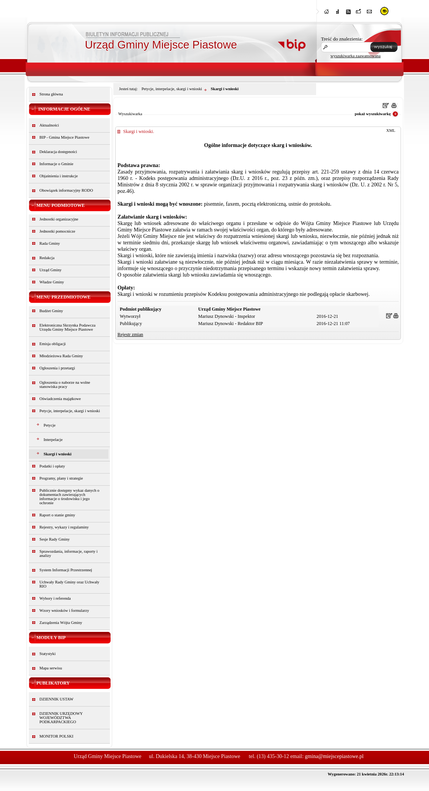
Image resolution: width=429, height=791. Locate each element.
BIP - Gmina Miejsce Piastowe (64, 137)
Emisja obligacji (52, 344)
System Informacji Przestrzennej (65, 570)
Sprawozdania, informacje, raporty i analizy (68, 553)
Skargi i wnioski (57, 454)
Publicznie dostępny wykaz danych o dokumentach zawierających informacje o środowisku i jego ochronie (69, 496)
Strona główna (51, 94)
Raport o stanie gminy (57, 515)
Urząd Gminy (50, 270)
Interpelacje (53, 440)
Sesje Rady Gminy (54, 539)
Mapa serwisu (50, 668)
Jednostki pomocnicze (57, 231)
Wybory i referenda (55, 598)
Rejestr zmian (130, 334)
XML (390, 130)
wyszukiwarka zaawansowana (355, 55)
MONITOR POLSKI (56, 736)
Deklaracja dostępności (58, 152)
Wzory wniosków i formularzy (64, 610)
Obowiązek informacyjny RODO (66, 190)
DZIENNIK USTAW (56, 699)
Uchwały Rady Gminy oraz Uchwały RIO (69, 584)
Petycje (49, 425)
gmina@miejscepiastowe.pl (334, 756)
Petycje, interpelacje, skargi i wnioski (69, 411)
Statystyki (47, 654)
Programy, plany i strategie (61, 478)
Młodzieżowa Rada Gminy (61, 356)
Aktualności (49, 125)
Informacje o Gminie (56, 164)
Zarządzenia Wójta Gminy (60, 623)
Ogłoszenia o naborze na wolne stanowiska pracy (64, 384)
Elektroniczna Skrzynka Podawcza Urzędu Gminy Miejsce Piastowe (67, 327)
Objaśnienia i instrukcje (58, 176)
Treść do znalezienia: (342, 39)
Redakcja (47, 258)
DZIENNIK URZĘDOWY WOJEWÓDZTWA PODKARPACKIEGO (61, 717)
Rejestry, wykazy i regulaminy (64, 527)
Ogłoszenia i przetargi (57, 368)
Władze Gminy (51, 282)
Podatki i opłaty (52, 466)
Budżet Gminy (51, 311)
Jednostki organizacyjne (58, 219)
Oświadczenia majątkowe (60, 399)
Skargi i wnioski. (138, 131)
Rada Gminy (49, 243)
